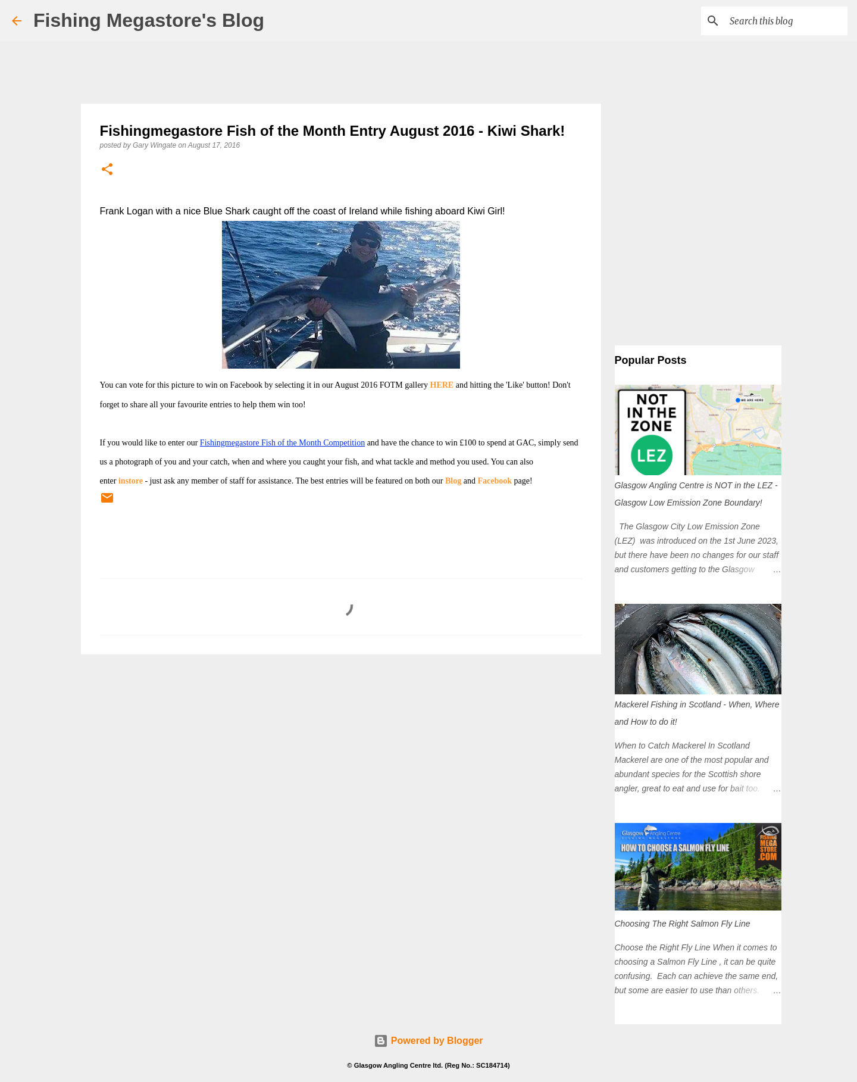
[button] (107, 170)
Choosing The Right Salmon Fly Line (682, 923)
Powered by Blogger (428, 1041)
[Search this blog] (784, 21)
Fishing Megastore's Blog (148, 20)
